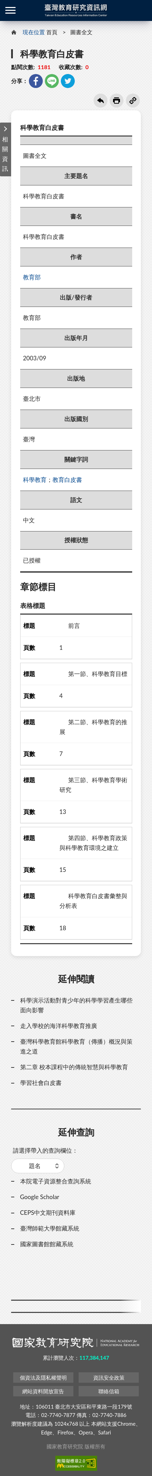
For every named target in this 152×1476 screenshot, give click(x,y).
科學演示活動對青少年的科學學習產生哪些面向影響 (76, 1005)
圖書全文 (81, 32)
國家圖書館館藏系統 (46, 1244)
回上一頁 (100, 101)
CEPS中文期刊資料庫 (48, 1212)
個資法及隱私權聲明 (43, 1377)
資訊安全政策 (109, 1377)
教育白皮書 (67, 479)
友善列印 (116, 101)
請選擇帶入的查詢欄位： (45, 1150)
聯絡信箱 (108, 1391)
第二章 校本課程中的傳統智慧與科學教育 (74, 1067)
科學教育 (35, 479)
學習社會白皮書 (41, 1082)
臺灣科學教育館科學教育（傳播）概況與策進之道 (76, 1046)
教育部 (32, 277)
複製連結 (133, 101)
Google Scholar (39, 1196)
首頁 (51, 32)
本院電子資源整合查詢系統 (55, 1181)
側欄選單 (10, 10)
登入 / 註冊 (141, 10)
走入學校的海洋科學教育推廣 (58, 1025)
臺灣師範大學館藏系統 (49, 1228)
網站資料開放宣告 (43, 1391)
